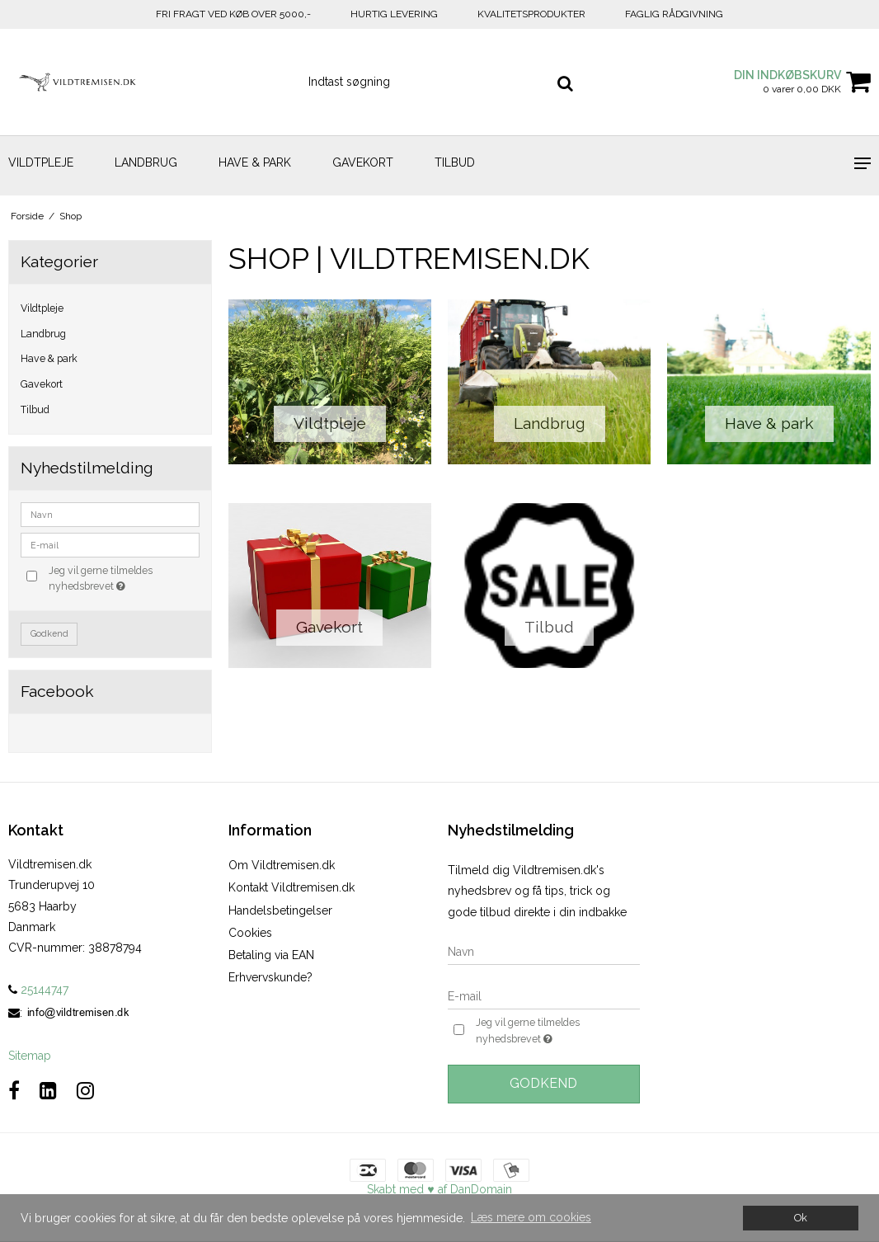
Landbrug (146, 162)
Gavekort (362, 162)
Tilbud (455, 162)
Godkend (49, 633)
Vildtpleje (40, 162)
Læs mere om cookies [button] (531, 1217)
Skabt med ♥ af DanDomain (439, 1189)
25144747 (38, 989)
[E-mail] (544, 995)
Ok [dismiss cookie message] (800, 1217)
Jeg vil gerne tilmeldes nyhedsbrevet (123, 577)
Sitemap (29, 1055)
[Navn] (544, 950)
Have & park (255, 162)
